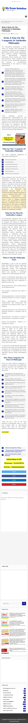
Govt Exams (6, 699)
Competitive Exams (8, 695)
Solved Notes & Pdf (14, 459)
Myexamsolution (18, 467)
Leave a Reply (15, 33)
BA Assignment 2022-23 (9, 688)
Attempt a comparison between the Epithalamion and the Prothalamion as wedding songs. (17, 614)
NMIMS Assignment (8, 706)
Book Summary (7, 692)
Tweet (14, 471)
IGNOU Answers (7, 703)
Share (14, 475)
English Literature (7, 697)
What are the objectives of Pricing (13, 447)
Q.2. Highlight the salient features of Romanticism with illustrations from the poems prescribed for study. (16, 622)
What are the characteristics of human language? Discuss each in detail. (17, 649)
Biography (5, 690)
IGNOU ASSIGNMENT (8, 701)
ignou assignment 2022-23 (10, 708)
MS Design (16, 721)
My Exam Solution (13, 719)
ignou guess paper (8, 710)
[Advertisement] (14, 440)
